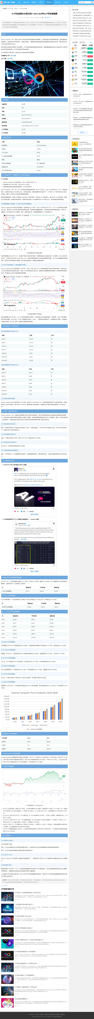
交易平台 (41, 2)
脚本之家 (7, 2)
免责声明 (47, 1014)
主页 (8, 8)
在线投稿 (62, 1014)
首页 (19, 2)
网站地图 (52, 1014)
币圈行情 (25, 2)
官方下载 (9, 58)
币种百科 (16, 8)
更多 (91, 42)
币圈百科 (48, 2)
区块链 (13, 2)
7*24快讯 (65, 2)
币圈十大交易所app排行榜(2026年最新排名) (83, 12)
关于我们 (31, 1014)
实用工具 (57, 2)
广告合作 (36, 1014)
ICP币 (5, 885)
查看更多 (82, 132)
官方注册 (13, 55)
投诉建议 (57, 1014)
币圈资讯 (33, 2)
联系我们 (42, 1014)
